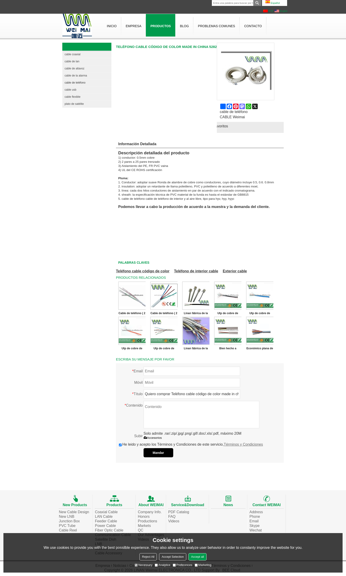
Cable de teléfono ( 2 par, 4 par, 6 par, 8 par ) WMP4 (131, 314)
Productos (160, 26)
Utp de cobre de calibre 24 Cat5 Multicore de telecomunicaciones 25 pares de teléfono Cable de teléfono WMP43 (259, 314)
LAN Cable (104, 516)
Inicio (112, 26)
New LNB (66, 516)
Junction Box (69, 521)
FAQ (172, 516)
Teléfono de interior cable (196, 271)
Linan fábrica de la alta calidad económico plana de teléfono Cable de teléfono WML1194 (196, 349)
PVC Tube (67, 526)
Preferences (182, 565)
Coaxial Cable (106, 512)
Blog (184, 26)
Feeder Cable (106, 521)
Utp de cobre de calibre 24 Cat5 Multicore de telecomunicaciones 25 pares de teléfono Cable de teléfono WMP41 (164, 349)
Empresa (133, 26)
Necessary (143, 565)
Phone (254, 516)
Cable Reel (68, 530)
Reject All (148, 556)
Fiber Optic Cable (109, 530)
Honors (144, 516)
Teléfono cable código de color (142, 271)
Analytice (162, 565)
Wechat (255, 530)
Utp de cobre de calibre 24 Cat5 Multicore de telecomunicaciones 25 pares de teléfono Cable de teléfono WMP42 (132, 349)
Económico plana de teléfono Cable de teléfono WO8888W (259, 349)
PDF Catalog (178, 512)
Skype (254, 526)
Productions (147, 521)
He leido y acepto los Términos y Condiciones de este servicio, (191, 444)
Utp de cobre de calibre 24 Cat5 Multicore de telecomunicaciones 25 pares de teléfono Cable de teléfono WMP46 (228, 314)
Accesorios (153, 437)
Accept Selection (173, 556)
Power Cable (105, 526)
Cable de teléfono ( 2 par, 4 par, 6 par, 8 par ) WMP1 (163, 314)
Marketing (203, 565)
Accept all (197, 556)
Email (254, 521)
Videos (173, 521)
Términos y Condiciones (243, 444)
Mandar (158, 453)
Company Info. (150, 512)
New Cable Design (74, 512)
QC (140, 530)
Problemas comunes (216, 26)
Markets (144, 526)
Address (256, 512)
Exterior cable (235, 271)
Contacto (253, 26)
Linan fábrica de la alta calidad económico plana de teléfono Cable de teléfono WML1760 (196, 314)
